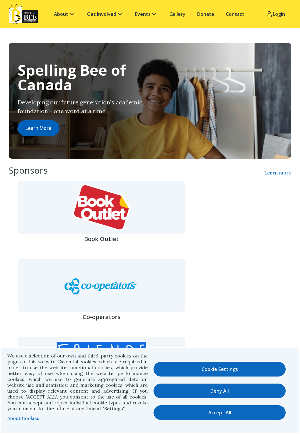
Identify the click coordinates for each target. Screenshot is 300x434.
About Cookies (23, 418)
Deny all (219, 391)
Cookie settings (220, 369)
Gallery (177, 14)
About (64, 14)
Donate (205, 14)
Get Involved (105, 14)
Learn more (277, 173)
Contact (235, 14)
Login (275, 14)
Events (146, 14)
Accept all (219, 412)
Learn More (38, 128)
